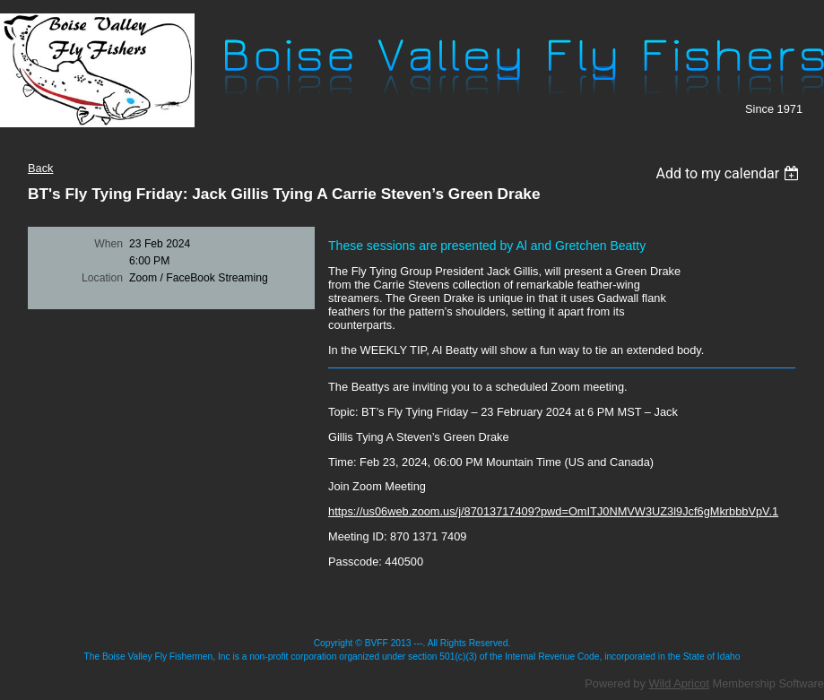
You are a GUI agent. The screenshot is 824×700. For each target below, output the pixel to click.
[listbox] (729, 173)
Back (40, 168)
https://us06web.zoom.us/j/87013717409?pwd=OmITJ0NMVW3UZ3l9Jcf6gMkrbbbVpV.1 (553, 511)
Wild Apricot (678, 683)
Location (102, 278)
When (108, 244)
